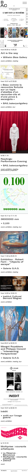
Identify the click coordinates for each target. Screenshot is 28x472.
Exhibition (8, 61)
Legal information (14, 470)
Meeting (15, 61)
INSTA (5, 471)
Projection (13, 170)
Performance (5, 170)
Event (3, 61)
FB (1, 471)
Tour (14, 107)
